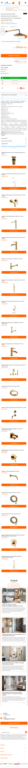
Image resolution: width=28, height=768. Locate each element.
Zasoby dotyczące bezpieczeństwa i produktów (11, 41)
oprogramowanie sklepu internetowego (18, 766)
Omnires (6, 26)
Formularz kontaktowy (14, 717)
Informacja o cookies (6, 766)
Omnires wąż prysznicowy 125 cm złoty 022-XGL (11, 508)
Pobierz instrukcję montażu (11, 78)
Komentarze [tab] (4, 143)
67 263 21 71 (6, 708)
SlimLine (15, 26)
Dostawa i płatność (10, 83)
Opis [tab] (2, 97)
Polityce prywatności (22, 732)
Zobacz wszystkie (14, 578)
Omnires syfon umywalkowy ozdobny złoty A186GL (12, 258)
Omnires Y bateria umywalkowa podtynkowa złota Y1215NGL (14, 405)
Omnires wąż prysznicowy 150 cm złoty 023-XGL (11, 488)
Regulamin (12, 729)
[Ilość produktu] (14, 51)
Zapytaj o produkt (10, 80)
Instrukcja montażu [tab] (6, 141)
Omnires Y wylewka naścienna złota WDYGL (10, 468)
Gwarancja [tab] (4, 138)
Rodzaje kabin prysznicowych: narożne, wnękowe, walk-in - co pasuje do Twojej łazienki (12, 687)
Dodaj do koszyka (14, 55)
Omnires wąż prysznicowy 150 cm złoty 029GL (11, 385)
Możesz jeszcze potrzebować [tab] (9, 94)
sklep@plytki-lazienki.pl (9, 712)
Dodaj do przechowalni (21, 58)
